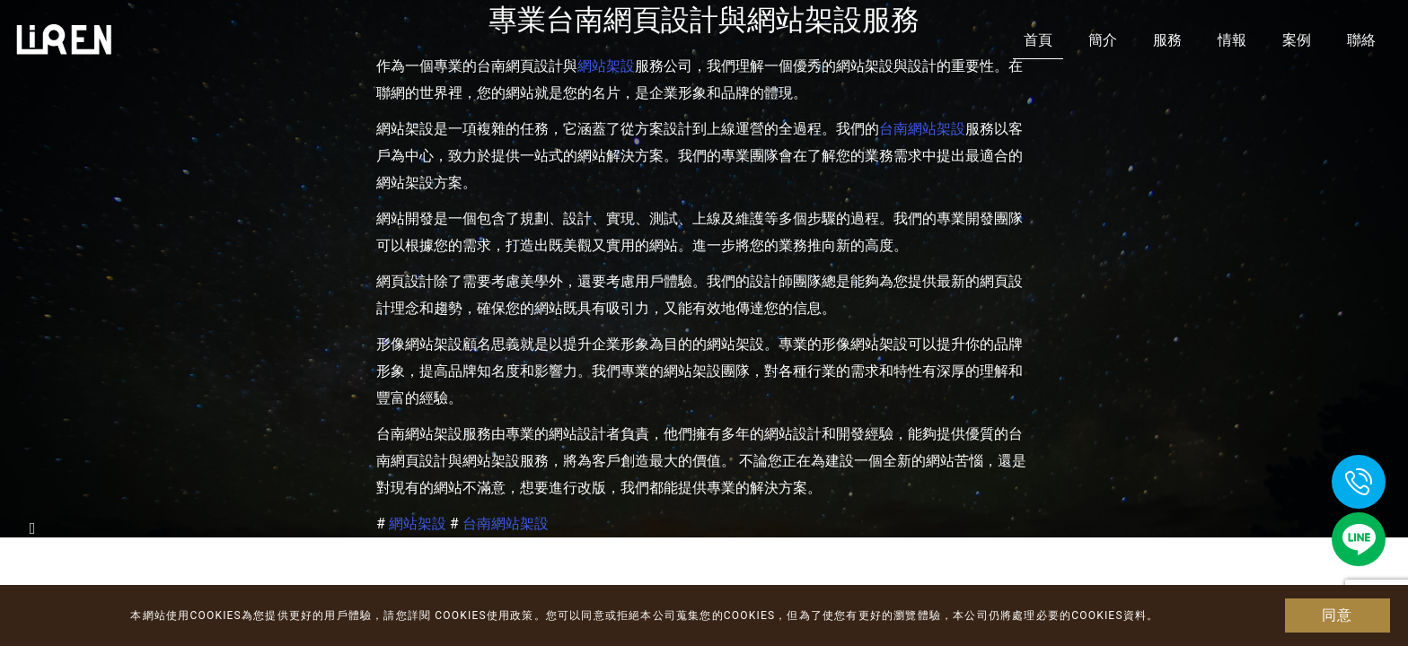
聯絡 (1361, 39)
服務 (1167, 39)
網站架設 (417, 523)
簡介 (1102, 39)
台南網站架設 (922, 128)
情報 (1232, 39)
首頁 (1038, 39)
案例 (1296, 39)
